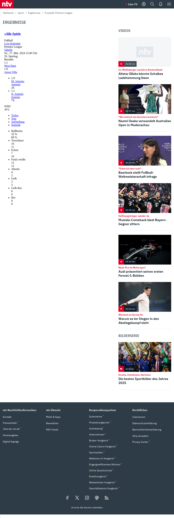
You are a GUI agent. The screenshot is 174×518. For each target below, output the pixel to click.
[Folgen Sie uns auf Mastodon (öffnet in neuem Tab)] (96, 498)
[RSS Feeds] (106, 498)
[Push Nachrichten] (161, 4)
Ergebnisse (34, 12)
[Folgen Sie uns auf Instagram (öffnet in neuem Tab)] (87, 498)
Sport (21, 12)
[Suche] (152, 4)
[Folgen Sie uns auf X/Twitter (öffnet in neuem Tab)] (77, 498)
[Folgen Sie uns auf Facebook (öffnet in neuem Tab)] (67, 498)
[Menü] (169, 4)
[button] (22, 410)
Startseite (8, 12)
